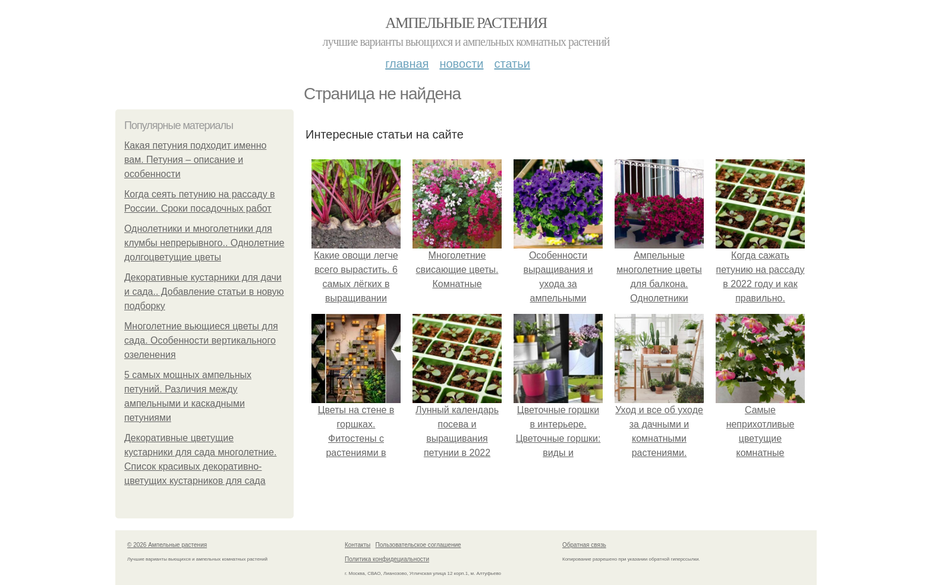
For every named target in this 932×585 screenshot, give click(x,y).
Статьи (512, 63)
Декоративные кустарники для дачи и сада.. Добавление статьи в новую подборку (204, 291)
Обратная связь (584, 545)
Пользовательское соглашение (418, 545)
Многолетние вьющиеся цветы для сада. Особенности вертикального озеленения (201, 340)
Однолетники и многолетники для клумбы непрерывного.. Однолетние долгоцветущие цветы (204, 243)
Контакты (357, 545)
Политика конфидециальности (387, 559)
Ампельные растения (466, 23)
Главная (407, 63)
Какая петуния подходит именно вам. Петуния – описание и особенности (195, 159)
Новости (461, 63)
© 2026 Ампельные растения (167, 545)
